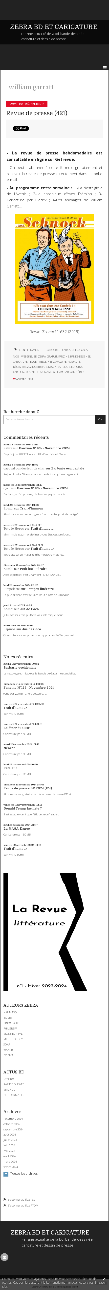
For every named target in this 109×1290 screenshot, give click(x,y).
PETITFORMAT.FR (13, 1095)
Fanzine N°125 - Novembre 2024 (44, 448)
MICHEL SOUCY (13, 1039)
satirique (64, 367)
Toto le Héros (13, 528)
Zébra (7, 448)
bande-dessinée (80, 356)
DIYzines (8, 1079)
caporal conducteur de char (24, 468)
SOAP (6, 1044)
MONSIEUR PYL (12, 1033)
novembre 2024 (13, 1118)
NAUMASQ (10, 1012)
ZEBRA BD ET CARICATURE (53, 26)
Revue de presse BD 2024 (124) (27, 788)
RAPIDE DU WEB (13, 1084)
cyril (6, 488)
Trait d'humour (31, 508)
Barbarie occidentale (67, 468)
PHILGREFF (10, 1028)
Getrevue (64, 159)
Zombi (8, 508)
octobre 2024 (11, 1124)
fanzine (63, 356)
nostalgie (32, 372)
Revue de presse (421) (36, 113)
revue (33, 361)
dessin (52, 367)
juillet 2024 (10, 1140)
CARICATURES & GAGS (75, 350)
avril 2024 (9, 1156)
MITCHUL (9, 1089)
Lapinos (9, 629)
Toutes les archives (24, 1174)
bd (35, 356)
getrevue (40, 367)
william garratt (63, 372)
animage (45, 372)
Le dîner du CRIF (16, 728)
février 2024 (10, 1167)
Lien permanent (27, 350)
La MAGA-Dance (16, 828)
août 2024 (9, 1134)
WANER (8, 1050)
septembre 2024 (13, 1129)
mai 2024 (9, 1151)
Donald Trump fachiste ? (22, 808)
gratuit (52, 356)
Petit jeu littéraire (33, 569)
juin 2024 (9, 1145)
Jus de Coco (29, 609)
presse (42, 361)
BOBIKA (8, 1055)
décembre (19, 367)
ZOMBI (7, 1017)
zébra (42, 356)
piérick (79, 372)
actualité (74, 361)
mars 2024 (10, 1161)
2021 (30, 367)
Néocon (9, 748)
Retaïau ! (10, 768)
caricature (20, 361)
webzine (26, 356)
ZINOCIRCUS (11, 1023)
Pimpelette (11, 589)
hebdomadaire (56, 361)
